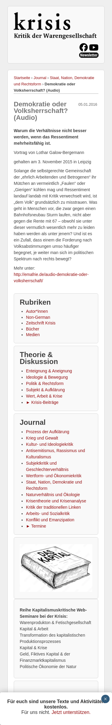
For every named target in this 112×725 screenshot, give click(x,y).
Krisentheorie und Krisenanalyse (56, 501)
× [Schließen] (105, 699)
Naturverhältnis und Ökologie (53, 494)
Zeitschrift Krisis (41, 323)
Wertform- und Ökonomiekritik (54, 475)
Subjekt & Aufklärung (45, 389)
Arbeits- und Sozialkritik (48, 513)
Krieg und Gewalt (42, 438)
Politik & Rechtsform (45, 383)
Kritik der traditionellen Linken (53, 507)
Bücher (32, 329)
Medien (33, 334)
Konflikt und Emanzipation (50, 519)
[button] (56, 568)
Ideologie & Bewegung (47, 377)
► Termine (36, 526)
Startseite (22, 77)
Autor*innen (37, 311)
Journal (40, 77)
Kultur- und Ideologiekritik (49, 444)
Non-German (38, 317)
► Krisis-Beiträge (42, 402)
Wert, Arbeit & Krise (44, 396)
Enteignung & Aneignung (49, 370)
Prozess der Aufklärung (47, 431)
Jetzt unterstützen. (71, 712)
